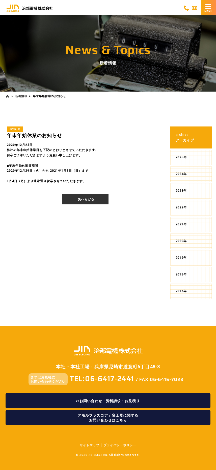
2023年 (181, 191)
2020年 (181, 241)
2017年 (181, 291)
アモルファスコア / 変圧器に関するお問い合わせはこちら (108, 417)
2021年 (181, 224)
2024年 (181, 174)
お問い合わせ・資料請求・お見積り (108, 401)
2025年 (181, 157)
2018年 (181, 274)
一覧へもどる (84, 199)
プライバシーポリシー (119, 445)
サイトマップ (89, 445)
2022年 (181, 207)
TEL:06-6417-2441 (102, 378)
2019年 (181, 258)
